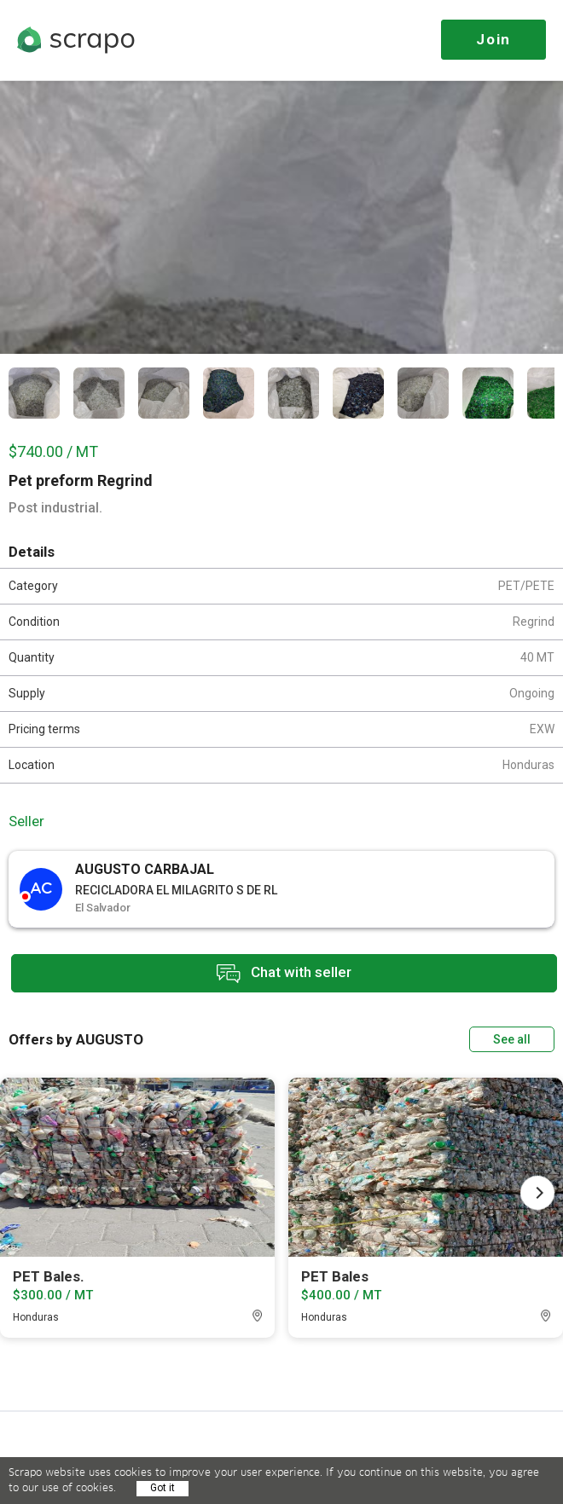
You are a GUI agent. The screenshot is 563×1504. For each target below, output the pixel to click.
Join (493, 39)
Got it (162, 1488)
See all (512, 1039)
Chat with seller (284, 973)
